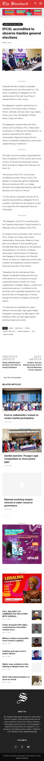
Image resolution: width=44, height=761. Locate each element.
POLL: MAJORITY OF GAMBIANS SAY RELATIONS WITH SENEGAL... (15, 613)
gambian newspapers (24, 331)
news (33, 331)
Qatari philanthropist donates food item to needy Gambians (11, 365)
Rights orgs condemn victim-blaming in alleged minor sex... (16, 665)
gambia (11, 328)
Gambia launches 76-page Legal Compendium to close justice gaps (21, 458)
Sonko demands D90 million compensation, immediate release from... (14, 627)
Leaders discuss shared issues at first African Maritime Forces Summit (32, 366)
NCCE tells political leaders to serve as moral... (16, 678)
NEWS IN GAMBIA (8, 334)
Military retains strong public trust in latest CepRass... (15, 639)
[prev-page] (3, 516)
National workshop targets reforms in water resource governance (18, 502)
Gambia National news (12, 24)
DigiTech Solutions (22, 758)
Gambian (27, 328)
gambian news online (9, 331)
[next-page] (7, 516)
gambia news (19, 328)
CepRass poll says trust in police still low (14, 652)
